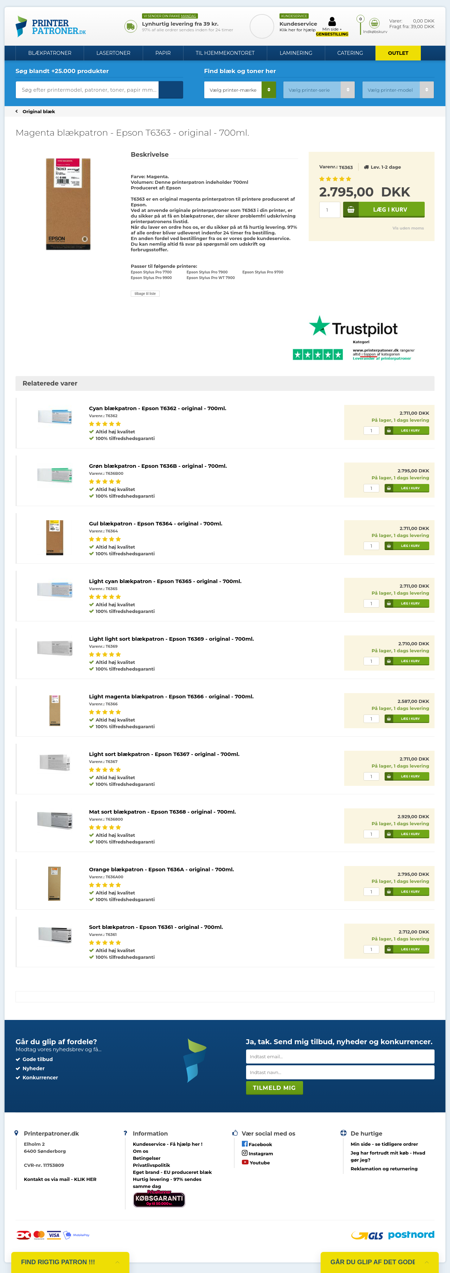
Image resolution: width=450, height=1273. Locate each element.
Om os (140, 1151)
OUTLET (398, 53)
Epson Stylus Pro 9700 (263, 272)
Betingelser (147, 1158)
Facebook (257, 1143)
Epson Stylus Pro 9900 (151, 278)
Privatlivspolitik (151, 1165)
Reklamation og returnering (384, 1168)
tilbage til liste (145, 294)
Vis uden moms (408, 228)
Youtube (256, 1162)
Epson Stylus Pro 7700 (151, 272)
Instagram (257, 1153)
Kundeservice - (167, 1144)
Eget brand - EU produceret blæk (172, 1172)
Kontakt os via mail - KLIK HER (60, 1179)
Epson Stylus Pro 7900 (207, 272)
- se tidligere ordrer (384, 1144)
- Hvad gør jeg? (388, 1156)
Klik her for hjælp (297, 29)
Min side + (332, 26)
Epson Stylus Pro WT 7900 (211, 278)
